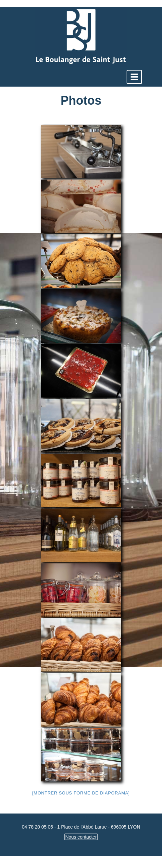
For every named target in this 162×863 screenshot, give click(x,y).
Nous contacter (81, 837)
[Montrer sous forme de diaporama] (81, 792)
